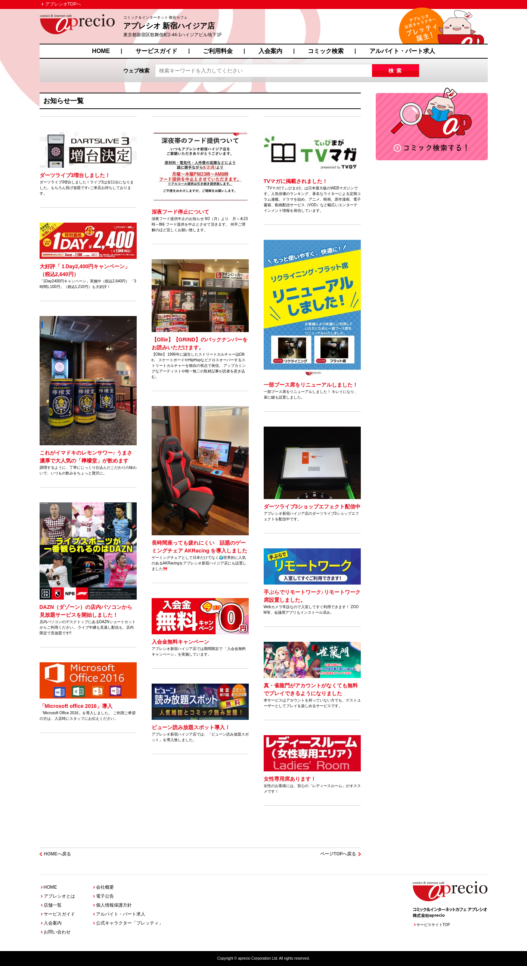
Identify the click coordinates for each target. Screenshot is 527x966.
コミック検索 (326, 51)
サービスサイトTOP (433, 925)
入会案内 (270, 51)
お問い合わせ (57, 932)
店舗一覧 (53, 905)
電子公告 (105, 896)
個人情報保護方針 (114, 905)
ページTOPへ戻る (338, 854)
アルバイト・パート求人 (402, 51)
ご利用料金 (218, 51)
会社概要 (105, 887)
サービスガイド (156, 51)
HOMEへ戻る (57, 854)
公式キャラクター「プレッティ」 (129, 923)
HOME (101, 51)
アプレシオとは (59, 896)
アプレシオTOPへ (63, 4)
